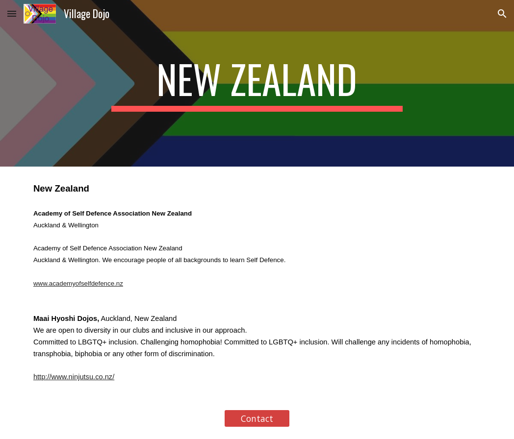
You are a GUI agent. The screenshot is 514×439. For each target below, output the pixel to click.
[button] (12, 13)
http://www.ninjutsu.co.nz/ (73, 377)
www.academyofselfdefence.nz (78, 283)
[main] (257, 83)
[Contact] (257, 419)
